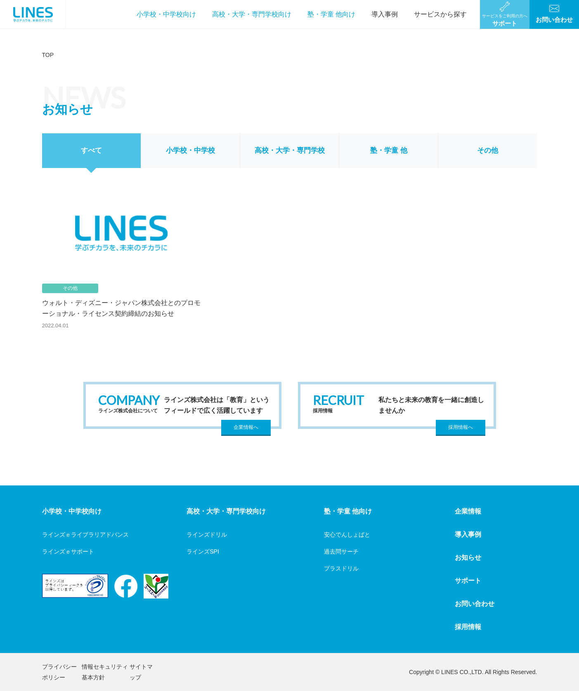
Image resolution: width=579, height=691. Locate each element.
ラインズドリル (207, 534)
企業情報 (468, 511)
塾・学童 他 (388, 150)
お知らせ (468, 557)
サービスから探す (440, 14)
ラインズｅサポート (68, 551)
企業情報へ (246, 427)
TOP (48, 55)
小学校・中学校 (190, 150)
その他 (487, 150)
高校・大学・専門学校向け (251, 14)
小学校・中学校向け (166, 14)
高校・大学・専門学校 (290, 150)
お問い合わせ (474, 603)
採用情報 (468, 626)
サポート (468, 580)
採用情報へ (460, 427)
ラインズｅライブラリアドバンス (85, 534)
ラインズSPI (203, 551)
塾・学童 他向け (331, 14)
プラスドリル (341, 568)
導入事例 (384, 14)
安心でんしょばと (347, 534)
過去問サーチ (341, 551)
